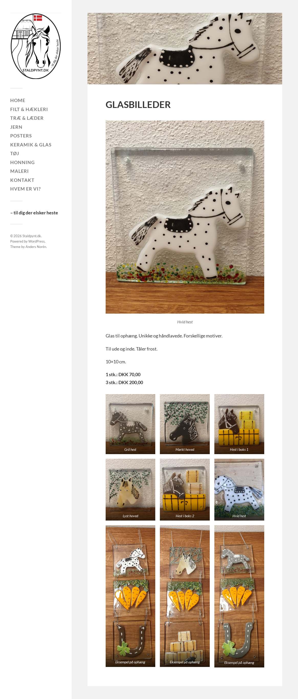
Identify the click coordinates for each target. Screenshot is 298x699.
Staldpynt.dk (32, 236)
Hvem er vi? (25, 189)
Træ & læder (27, 118)
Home (17, 100)
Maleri (19, 171)
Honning (22, 162)
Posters (21, 135)
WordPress (36, 241)
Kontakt (22, 180)
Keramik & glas (31, 144)
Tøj (14, 153)
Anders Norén (36, 247)
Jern (16, 127)
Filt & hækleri (29, 109)
